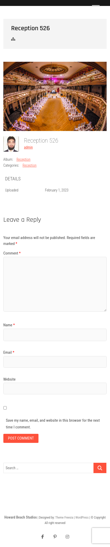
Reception (23, 159)
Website (9, 379)
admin (28, 147)
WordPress (82, 517)
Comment (12, 253)
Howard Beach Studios (20, 517)
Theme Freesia (64, 517)
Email (8, 352)
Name (9, 325)
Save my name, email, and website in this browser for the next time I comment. (53, 423)
